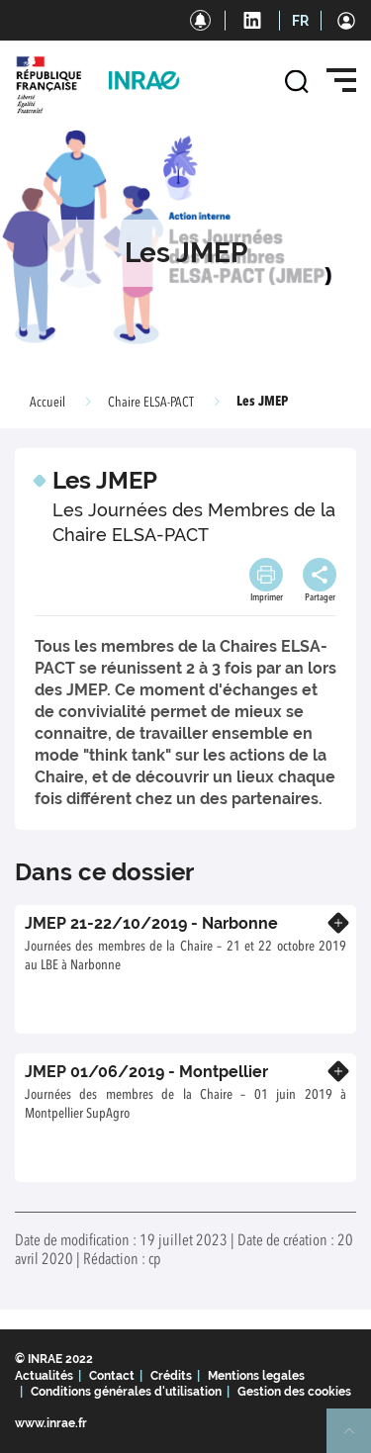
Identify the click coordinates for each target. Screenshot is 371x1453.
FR (300, 21)
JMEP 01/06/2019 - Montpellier (146, 1071)
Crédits (171, 1376)
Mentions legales (256, 1376)
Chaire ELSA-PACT (151, 402)
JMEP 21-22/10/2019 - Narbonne (151, 923)
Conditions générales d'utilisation (126, 1392)
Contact (112, 1376)
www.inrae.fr (51, 1423)
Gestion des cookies (294, 1392)
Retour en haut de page (357, 1439)
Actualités (44, 1376)
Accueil (47, 402)
